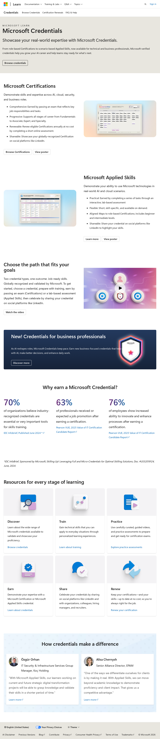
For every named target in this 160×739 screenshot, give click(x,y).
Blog (41, 734)
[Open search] (145, 4)
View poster (41, 151)
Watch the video (15, 312)
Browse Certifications (18, 151)
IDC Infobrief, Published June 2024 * (23, 432)
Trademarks (127, 734)
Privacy (66, 734)
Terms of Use (112, 734)
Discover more (21, 362)
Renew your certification (124, 610)
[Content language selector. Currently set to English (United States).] (16, 727)
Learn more (92, 239)
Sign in (153, 3)
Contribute (54, 734)
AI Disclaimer (8, 734)
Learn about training (70, 547)
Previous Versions (27, 734)
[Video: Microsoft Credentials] (120, 288)
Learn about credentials (20, 610)
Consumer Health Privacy (88, 734)
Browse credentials (15, 62)
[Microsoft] (6, 4)
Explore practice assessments (126, 547)
